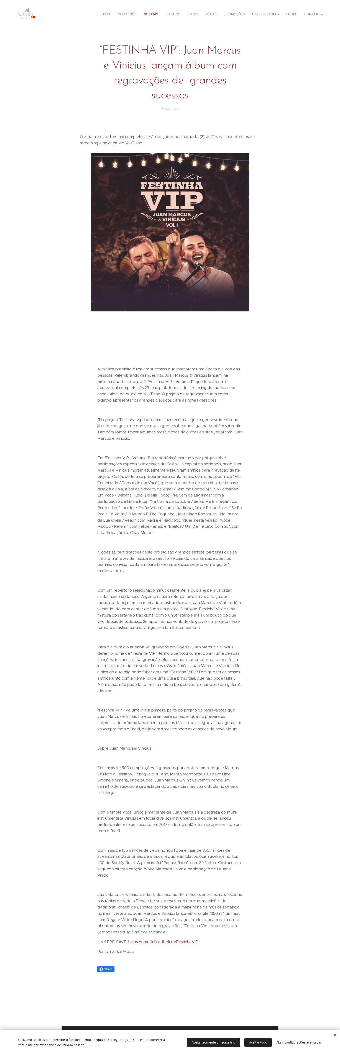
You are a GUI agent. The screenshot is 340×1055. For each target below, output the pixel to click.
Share (106, 969)
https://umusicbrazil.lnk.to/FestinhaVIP (163, 941)
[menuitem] (106, 14)
